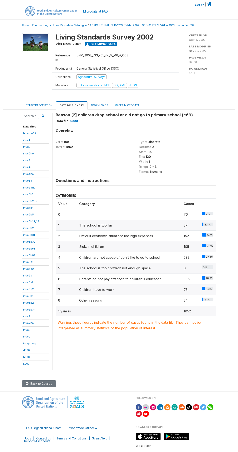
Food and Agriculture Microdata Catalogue (59, 25)
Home (26, 25)
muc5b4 (28, 207)
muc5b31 (29, 235)
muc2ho (28, 153)
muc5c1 (28, 262)
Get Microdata (101, 44)
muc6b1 (28, 296)
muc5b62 (29, 255)
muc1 (26, 140)
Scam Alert (99, 438)
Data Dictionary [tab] (72, 105)
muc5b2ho (30, 201)
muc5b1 (28, 194)
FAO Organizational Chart (43, 428)
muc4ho (28, 174)
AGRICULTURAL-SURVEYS (106, 25)
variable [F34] (186, 25)
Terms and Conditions (71, 438)
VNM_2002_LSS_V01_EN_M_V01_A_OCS (150, 25)
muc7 (26, 316)
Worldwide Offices (82, 428)
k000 (26, 363)
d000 (26, 350)
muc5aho (29, 187)
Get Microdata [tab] (127, 105)
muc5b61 (29, 248)
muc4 (26, 167)
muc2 (26, 146)
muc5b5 (28, 214)
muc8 (26, 329)
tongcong (29, 343)
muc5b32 (29, 241)
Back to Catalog (39, 383)
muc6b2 (28, 302)
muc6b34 (29, 309)
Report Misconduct (37, 441)
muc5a (27, 180)
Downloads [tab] (99, 105)
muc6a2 (28, 289)
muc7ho (28, 323)
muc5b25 (29, 228)
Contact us (43, 438)
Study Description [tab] (39, 105)
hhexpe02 (29, 133)
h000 (26, 357)
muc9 (26, 336)
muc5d (27, 275)
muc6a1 (28, 282)
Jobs (27, 438)
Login (198, 4)
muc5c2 (28, 268)
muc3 (26, 160)
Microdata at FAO (95, 11)
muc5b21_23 (31, 221)
